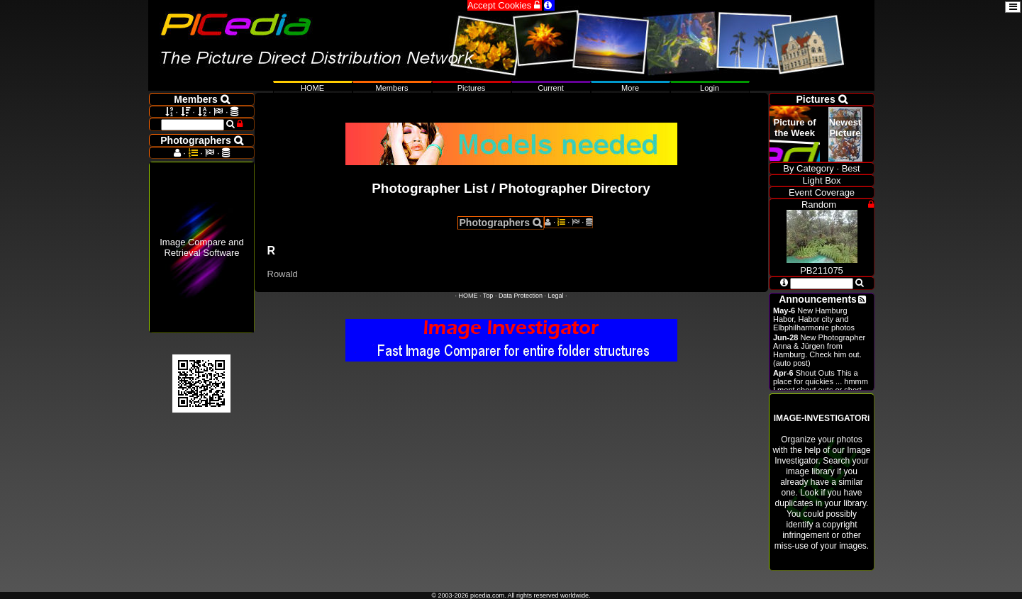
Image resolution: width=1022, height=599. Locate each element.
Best (851, 168)
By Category (808, 168)
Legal (555, 295)
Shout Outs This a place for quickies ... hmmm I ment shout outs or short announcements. (820, 386)
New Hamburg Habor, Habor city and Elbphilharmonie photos (814, 319)
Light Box (821, 180)
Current (551, 88)
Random (818, 204)
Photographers (501, 222)
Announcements (818, 299)
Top (488, 295)
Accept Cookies (504, 5)
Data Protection (521, 295)
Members (392, 88)
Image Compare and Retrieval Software (202, 247)
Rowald (282, 274)
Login (709, 88)
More (630, 88)
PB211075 (822, 265)
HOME (468, 295)
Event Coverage (822, 192)
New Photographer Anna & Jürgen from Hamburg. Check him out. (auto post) (819, 350)
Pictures (471, 88)
